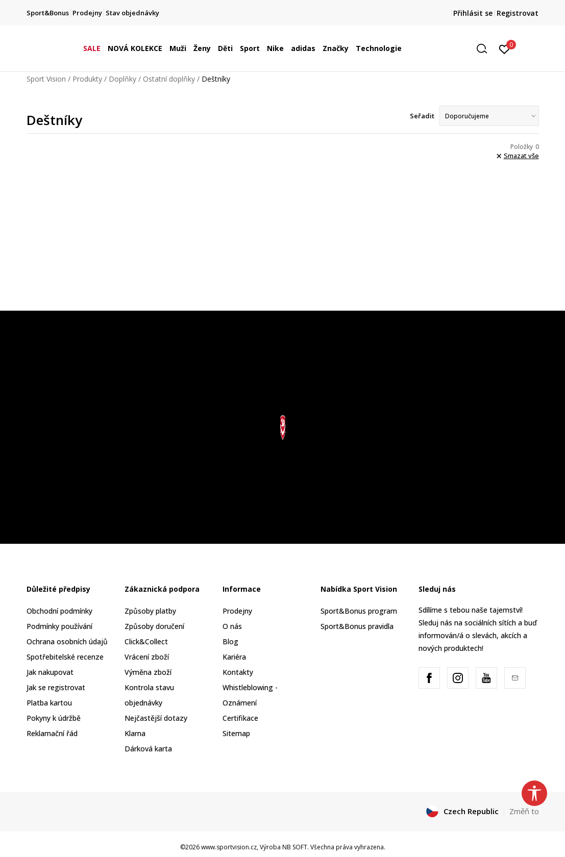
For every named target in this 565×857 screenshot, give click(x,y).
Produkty (87, 79)
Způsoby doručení (154, 626)
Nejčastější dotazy (156, 718)
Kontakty (238, 672)
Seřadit (422, 115)
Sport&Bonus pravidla (357, 626)
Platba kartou (49, 703)
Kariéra (234, 657)
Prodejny (237, 611)
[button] (485, 49)
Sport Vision (46, 79)
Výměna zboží (148, 672)
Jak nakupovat (50, 672)
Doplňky (122, 79)
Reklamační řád (52, 733)
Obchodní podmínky (59, 611)
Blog (230, 641)
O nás (232, 626)
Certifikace (240, 718)
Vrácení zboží (147, 657)
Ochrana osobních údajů (67, 641)
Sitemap (236, 733)
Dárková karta (148, 748)
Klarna (135, 733)
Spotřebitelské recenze (65, 657)
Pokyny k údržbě (54, 718)
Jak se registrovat (56, 687)
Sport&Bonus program (359, 611)
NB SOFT (294, 847)
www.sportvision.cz (229, 847)
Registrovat (517, 13)
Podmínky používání (59, 626)
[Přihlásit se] (504, 48)
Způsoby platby (150, 611)
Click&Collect (146, 641)
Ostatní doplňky (169, 79)
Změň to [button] (524, 811)
